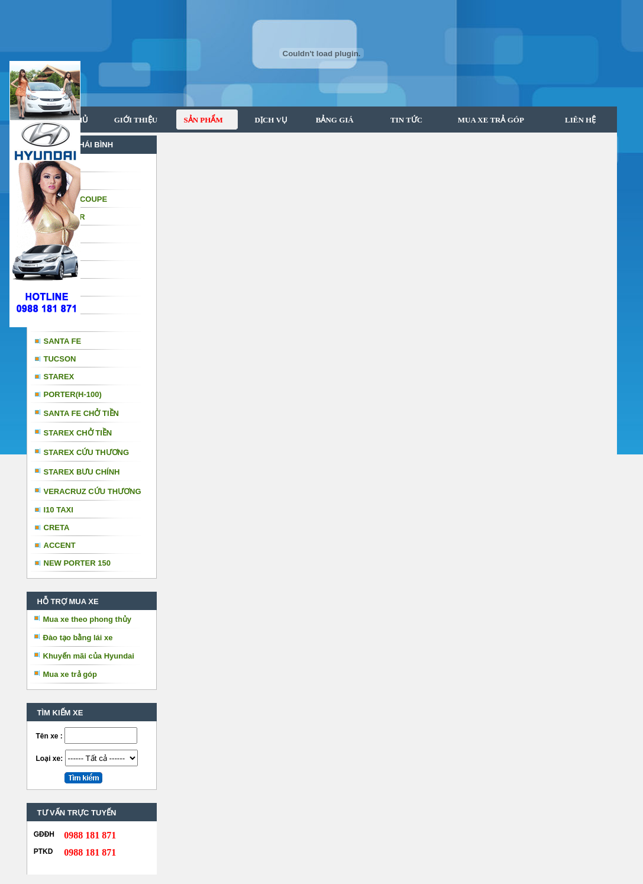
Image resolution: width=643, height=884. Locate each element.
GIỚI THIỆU (135, 119)
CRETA (57, 527)
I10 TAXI (58, 509)
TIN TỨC (400, 119)
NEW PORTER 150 (77, 563)
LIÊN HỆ (579, 119)
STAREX (59, 376)
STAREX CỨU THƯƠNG (87, 452)
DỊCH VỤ (267, 119)
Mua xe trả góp (70, 674)
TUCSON (60, 358)
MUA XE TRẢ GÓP (486, 119)
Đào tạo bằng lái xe (78, 637)
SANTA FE (63, 341)
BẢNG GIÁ (330, 119)
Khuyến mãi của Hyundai (88, 655)
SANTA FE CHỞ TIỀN (81, 413)
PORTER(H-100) (73, 394)
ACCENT (60, 545)
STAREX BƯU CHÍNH (82, 471)
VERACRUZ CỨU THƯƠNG (92, 491)
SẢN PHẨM (199, 119)
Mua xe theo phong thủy (87, 619)
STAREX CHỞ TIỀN (78, 432)
